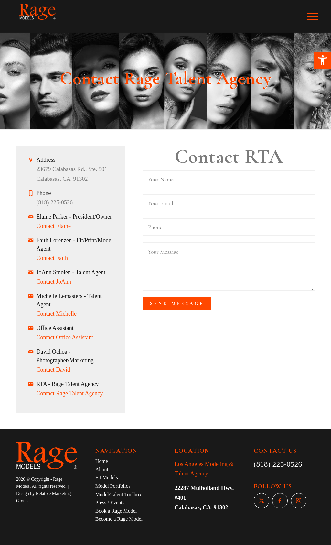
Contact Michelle (57, 314)
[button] (322, 60)
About (101, 469)
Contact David (53, 369)
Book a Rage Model (116, 511)
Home (101, 461)
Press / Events (109, 502)
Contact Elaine (54, 226)
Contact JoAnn (54, 281)
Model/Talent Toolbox (118, 494)
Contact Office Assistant (65, 337)
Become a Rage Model (119, 519)
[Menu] (317, 16)
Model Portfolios (113, 486)
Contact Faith (52, 258)
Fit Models (106, 477)
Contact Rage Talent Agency (70, 393)
